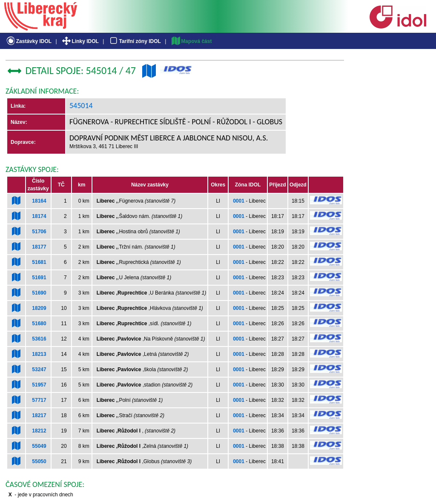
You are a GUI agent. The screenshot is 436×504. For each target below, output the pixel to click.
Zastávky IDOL (28, 41)
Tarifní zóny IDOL (134, 41)
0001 (238, 201)
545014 (81, 105)
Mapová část (191, 41)
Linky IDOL (80, 41)
